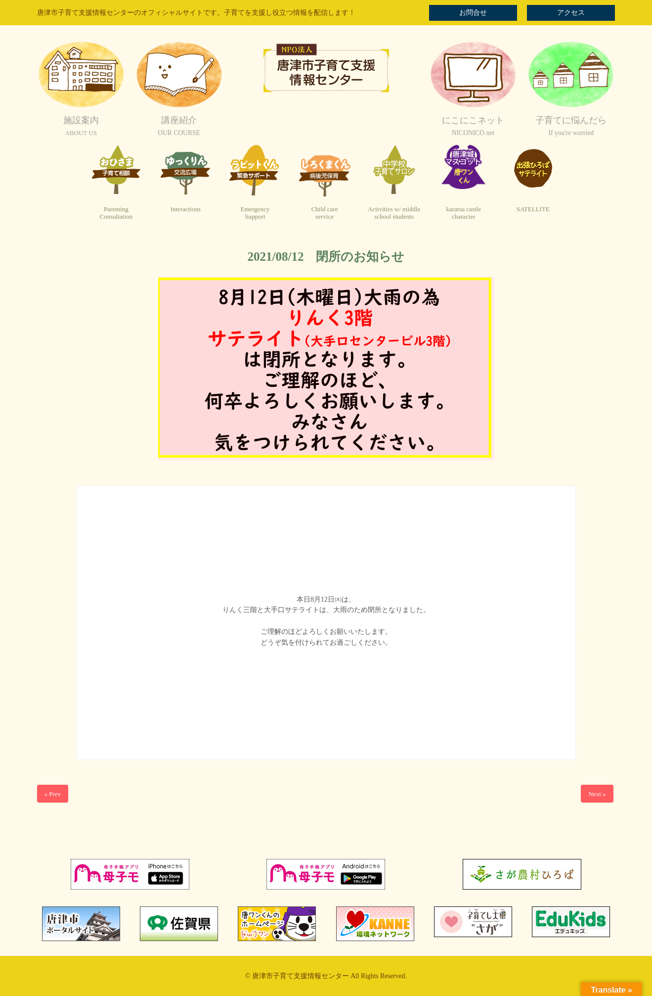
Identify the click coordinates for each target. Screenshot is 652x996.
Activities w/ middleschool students (394, 213)
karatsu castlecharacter (463, 213)
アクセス (571, 12)
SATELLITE (533, 209)
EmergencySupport (254, 213)
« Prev (52, 794)
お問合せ (473, 12)
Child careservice (324, 213)
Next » (597, 794)
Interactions (186, 209)
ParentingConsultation (116, 213)
